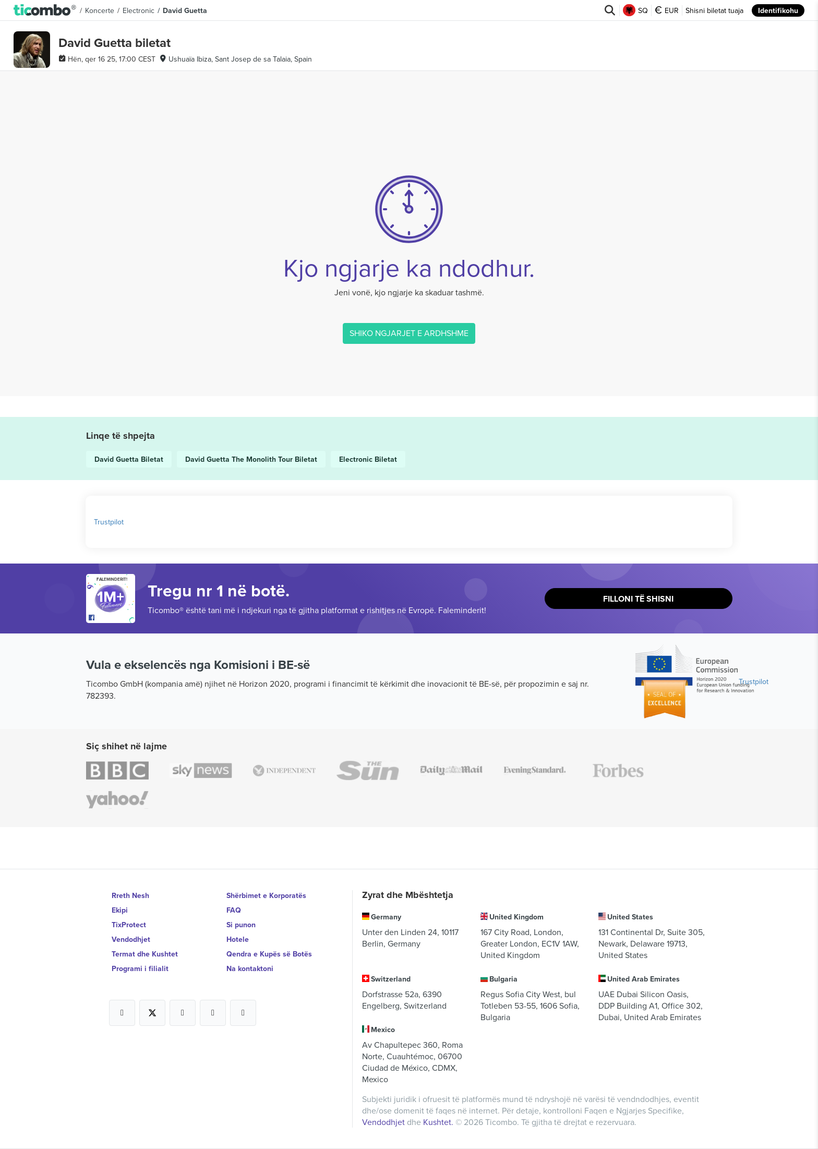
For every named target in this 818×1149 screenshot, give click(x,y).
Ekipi (120, 910)
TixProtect (129, 924)
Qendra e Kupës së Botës (269, 954)
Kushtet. (439, 1122)
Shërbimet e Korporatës (266, 895)
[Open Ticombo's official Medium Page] (213, 1013)
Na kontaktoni (249, 968)
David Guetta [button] (185, 10)
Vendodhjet (131, 939)
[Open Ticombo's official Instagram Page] (183, 1013)
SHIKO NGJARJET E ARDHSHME (409, 333)
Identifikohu (778, 10)
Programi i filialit (140, 968)
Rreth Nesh (130, 895)
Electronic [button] (138, 10)
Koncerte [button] (99, 10)
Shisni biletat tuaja (714, 10)
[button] (45, 10)
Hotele (237, 939)
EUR (667, 10)
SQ (635, 10)
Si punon (241, 924)
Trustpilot (109, 522)
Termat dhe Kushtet (145, 954)
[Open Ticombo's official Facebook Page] (112, 618)
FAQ (233, 910)
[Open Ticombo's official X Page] (152, 1013)
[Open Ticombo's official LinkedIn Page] (243, 1013)
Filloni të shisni (638, 599)
